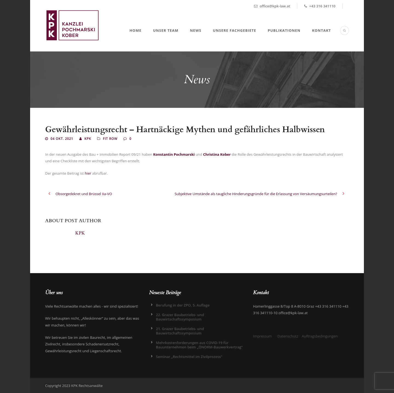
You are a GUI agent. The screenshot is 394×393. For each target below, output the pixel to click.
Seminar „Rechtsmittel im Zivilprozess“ (189, 356)
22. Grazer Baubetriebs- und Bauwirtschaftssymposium (180, 317)
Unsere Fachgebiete (234, 30)
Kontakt (321, 30)
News (195, 30)
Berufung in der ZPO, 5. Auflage (183, 305)
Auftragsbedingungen (320, 336)
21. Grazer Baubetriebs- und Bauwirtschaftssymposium (180, 331)
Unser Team (165, 30)
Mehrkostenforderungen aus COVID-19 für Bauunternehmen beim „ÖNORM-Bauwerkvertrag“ (199, 344)
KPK (87, 138)
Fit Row (110, 138)
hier (88, 173)
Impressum (262, 336)
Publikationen (284, 30)
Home (135, 30)
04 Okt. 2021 (62, 138)
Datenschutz (287, 336)
